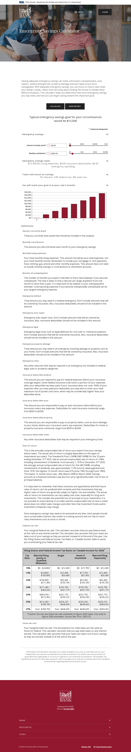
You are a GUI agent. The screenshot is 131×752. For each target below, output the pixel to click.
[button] (65, 134)
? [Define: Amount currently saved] (48, 145)
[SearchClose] (91, 12)
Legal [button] (22, 734)
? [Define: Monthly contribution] (48, 153)
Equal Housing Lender (104, 747)
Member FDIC (86, 747)
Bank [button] (22, 720)
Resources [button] (25, 727)
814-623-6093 (69, 709)
